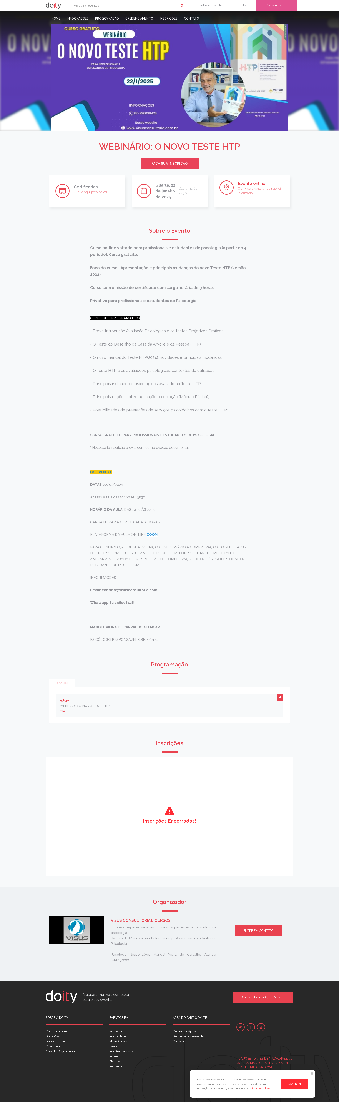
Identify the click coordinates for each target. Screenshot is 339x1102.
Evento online (251, 183)
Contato (191, 18)
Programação (107, 18)
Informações (78, 18)
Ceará (113, 1046)
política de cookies (260, 1088)
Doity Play (53, 1036)
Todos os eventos (211, 5)
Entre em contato (258, 930)
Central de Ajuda (184, 1031)
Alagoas (115, 1061)
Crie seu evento (276, 5)
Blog (49, 1056)
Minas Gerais (118, 1041)
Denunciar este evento (188, 1036)
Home (56, 18)
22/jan (62, 683)
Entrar (244, 5)
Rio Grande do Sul (122, 1051)
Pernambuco (118, 1066)
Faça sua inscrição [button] (169, 163)
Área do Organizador (60, 1051)
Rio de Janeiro (119, 1036)
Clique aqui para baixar (90, 192)
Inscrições (169, 18)
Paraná (113, 1056)
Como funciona (56, 1031)
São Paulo (116, 1031)
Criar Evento (54, 1046)
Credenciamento (139, 18)
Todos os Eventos (58, 1041)
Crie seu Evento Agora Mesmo (263, 997)
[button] (280, 697)
